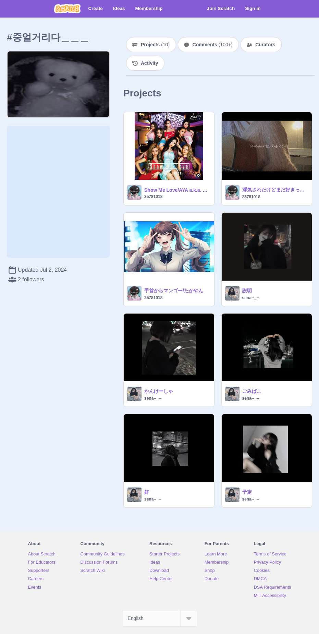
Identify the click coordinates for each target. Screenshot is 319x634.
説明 (247, 290)
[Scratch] (67, 8)
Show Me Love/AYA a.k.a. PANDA (177, 190)
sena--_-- (250, 297)
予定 (247, 492)
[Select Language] (159, 618)
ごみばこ (251, 391)
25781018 (153, 196)
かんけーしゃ (158, 391)
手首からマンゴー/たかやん (173, 290)
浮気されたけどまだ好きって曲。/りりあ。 (275, 189)
